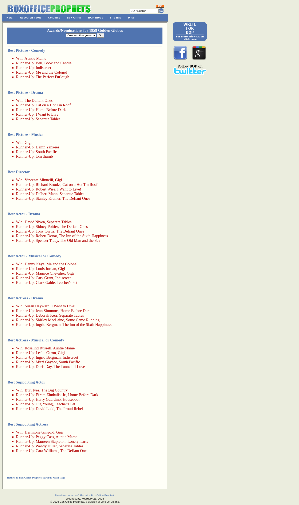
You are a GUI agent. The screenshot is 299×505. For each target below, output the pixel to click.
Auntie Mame (35, 58)
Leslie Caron (46, 352)
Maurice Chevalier (50, 273)
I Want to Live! (48, 114)
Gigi (28, 142)
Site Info (116, 17)
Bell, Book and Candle (53, 63)
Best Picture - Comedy (26, 50)
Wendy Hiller (46, 446)
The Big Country (54, 390)
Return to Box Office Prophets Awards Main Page (36, 477)
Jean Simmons (47, 310)
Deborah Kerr (46, 315)
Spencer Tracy (47, 240)
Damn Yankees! (48, 147)
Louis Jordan (46, 268)
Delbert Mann (47, 194)
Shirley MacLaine (50, 320)
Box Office (74, 17)
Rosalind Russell (38, 348)
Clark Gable (45, 282)
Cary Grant (44, 278)
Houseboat (71, 399)
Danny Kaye (34, 264)
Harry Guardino (48, 399)
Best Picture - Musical (26, 134)
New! (10, 17)
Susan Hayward (37, 306)
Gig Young (44, 404)
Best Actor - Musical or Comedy (34, 256)
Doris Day (44, 366)
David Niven (35, 222)
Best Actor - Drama (24, 214)
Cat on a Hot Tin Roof (53, 105)
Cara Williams (47, 450)
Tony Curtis (45, 231)
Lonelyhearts (77, 441)
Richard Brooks (48, 184)
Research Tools (31, 17)
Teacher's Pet (67, 282)
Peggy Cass (45, 437)
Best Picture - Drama (25, 92)
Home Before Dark (51, 109)
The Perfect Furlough (52, 77)
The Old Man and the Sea (80, 240)
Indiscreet (43, 67)
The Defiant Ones (39, 100)
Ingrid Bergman (48, 324)
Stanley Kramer (48, 198)
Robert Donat (46, 236)
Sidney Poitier (47, 226)
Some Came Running (83, 320)
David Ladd (45, 408)
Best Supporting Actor (26, 382)
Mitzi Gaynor (46, 362)
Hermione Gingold (39, 432)
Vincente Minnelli (39, 180)
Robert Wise (45, 189)
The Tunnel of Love (69, 366)
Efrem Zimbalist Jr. (51, 395)
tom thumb (44, 156)
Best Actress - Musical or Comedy (36, 340)
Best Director (19, 172)
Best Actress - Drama (25, 298)
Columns (54, 17)
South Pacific (46, 151)
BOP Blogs (95, 17)
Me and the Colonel (51, 72)
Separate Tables (48, 119)
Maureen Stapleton (50, 441)
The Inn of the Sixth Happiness (83, 236)
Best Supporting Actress (28, 424)
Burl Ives (32, 390)
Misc (131, 17)
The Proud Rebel (69, 408)
